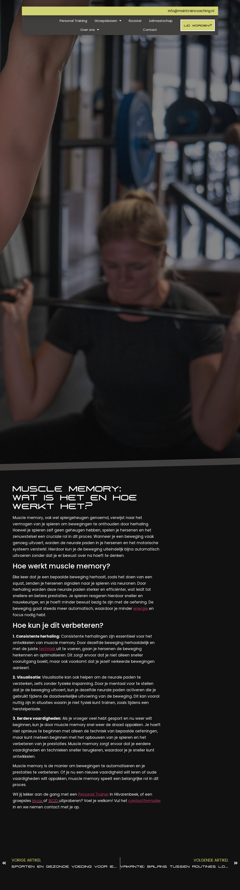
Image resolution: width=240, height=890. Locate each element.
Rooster (135, 20)
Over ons (89, 29)
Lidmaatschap (161, 20)
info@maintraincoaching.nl (191, 10)
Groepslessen (108, 21)
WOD (53, 800)
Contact (150, 29)
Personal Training (73, 20)
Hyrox (37, 800)
